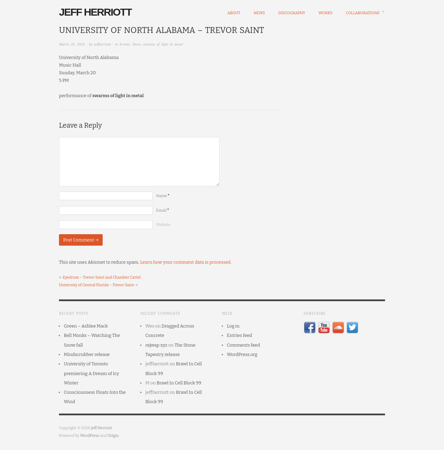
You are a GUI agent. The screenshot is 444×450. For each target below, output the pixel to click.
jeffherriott (102, 44)
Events (125, 44)
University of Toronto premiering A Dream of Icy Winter (91, 373)
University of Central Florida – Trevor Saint (96, 285)
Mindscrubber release (87, 354)
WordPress (90, 435)
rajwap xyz (156, 345)
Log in (233, 326)
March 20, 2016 (72, 44)
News (259, 13)
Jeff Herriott (95, 12)
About (233, 13)
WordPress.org (242, 354)
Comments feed (243, 345)
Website (163, 224)
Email (162, 210)
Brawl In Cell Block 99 (179, 382)
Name (162, 196)
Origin (113, 435)
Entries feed (239, 335)
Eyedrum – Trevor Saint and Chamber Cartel (101, 277)
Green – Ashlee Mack (86, 326)
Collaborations (362, 13)
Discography (291, 13)
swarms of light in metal (163, 44)
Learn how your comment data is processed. (186, 262)
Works (325, 13)
